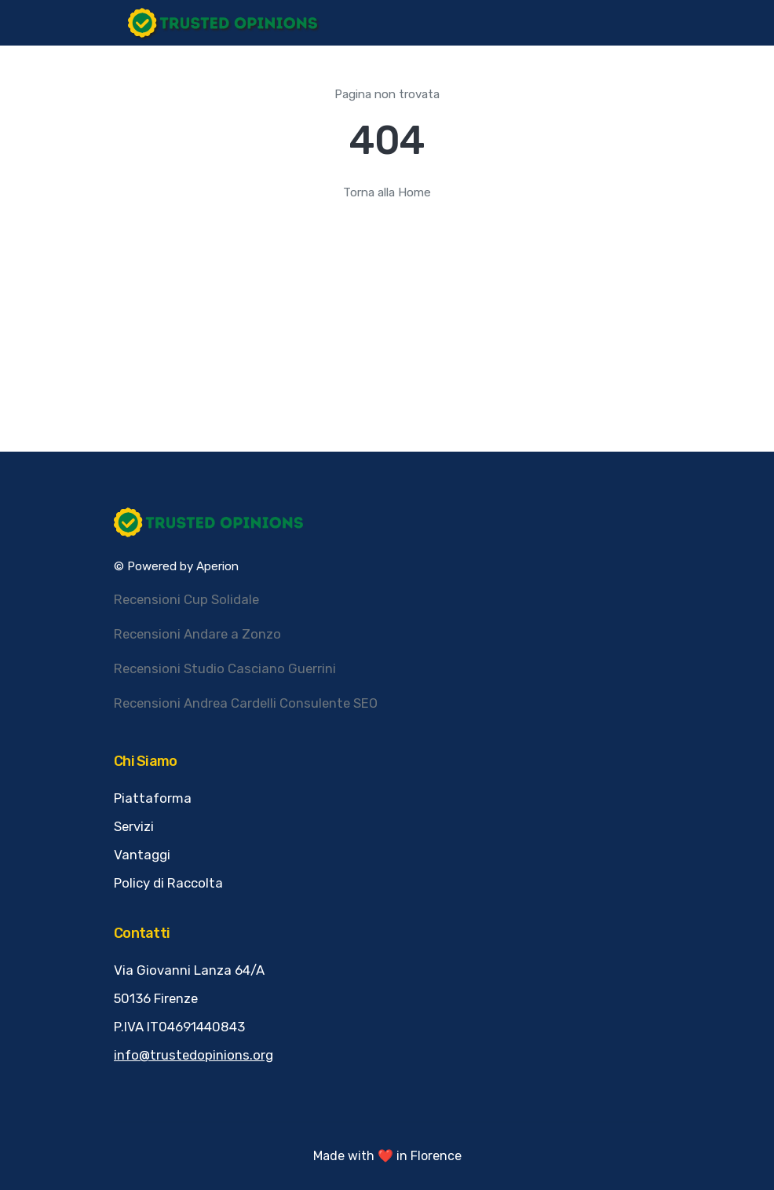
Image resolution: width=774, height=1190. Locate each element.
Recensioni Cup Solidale (186, 599)
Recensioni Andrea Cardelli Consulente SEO (246, 703)
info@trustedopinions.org (193, 1055)
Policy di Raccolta (168, 883)
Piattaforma (153, 798)
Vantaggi (142, 854)
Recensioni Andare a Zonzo (197, 634)
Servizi (134, 826)
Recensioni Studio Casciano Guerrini (225, 668)
